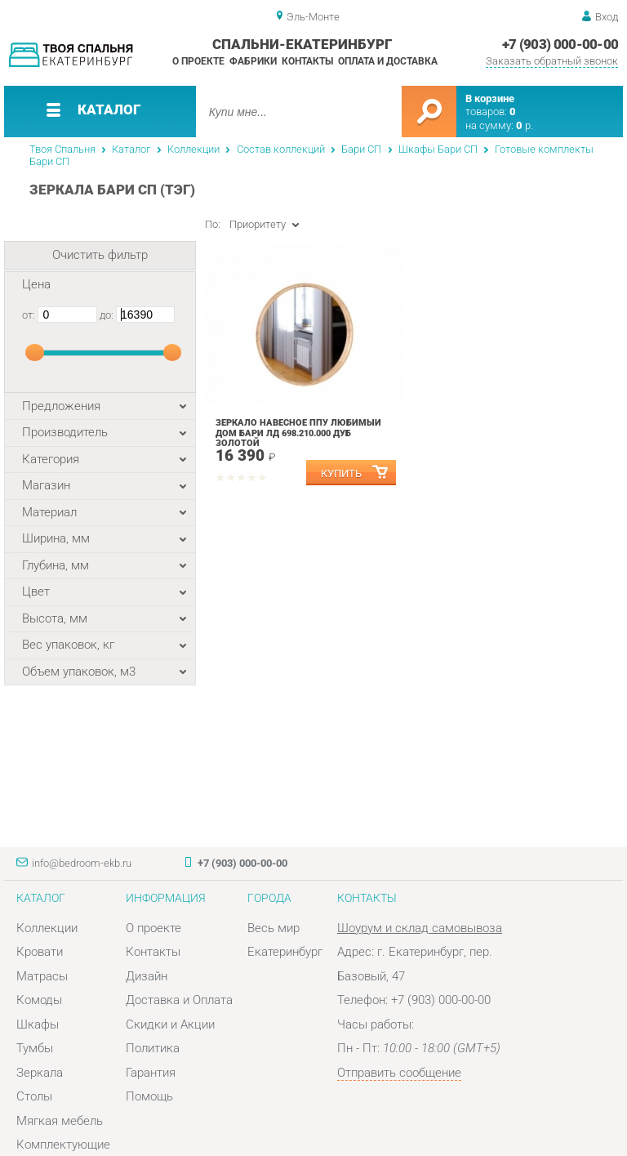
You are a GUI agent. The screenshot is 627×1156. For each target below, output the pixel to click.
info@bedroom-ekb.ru (81, 863)
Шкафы (37, 1024)
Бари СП (361, 149)
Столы (34, 1096)
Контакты (307, 61)
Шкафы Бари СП (438, 149)
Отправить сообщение (399, 1072)
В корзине (489, 98)
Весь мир (273, 928)
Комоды (39, 1000)
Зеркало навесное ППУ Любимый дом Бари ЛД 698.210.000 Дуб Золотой (298, 433)
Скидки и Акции (170, 1024)
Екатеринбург (284, 951)
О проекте (198, 61)
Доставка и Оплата (179, 1000)
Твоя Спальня (62, 149)
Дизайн (146, 976)
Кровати (39, 951)
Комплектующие (63, 1144)
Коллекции (193, 149)
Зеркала (39, 1072)
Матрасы (42, 976)
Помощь (149, 1096)
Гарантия (151, 1072)
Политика (153, 1048)
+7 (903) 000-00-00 (560, 44)
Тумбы (34, 1048)
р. (524, 125)
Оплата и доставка (388, 61)
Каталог (131, 149)
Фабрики (253, 61)
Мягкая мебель (59, 1121)
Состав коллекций (281, 149)
